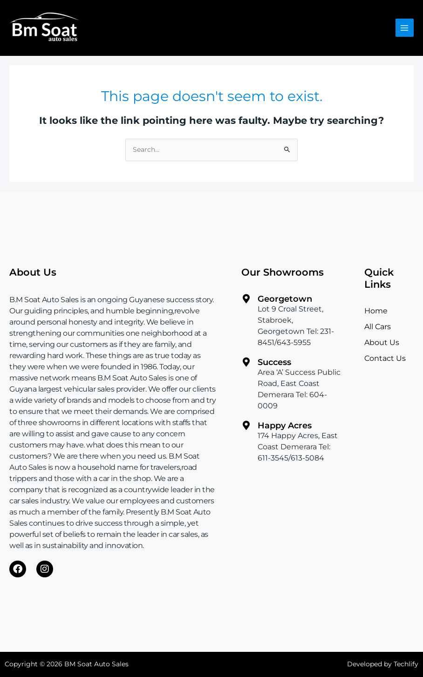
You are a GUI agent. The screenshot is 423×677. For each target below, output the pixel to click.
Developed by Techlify (382, 664)
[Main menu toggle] (405, 28)
